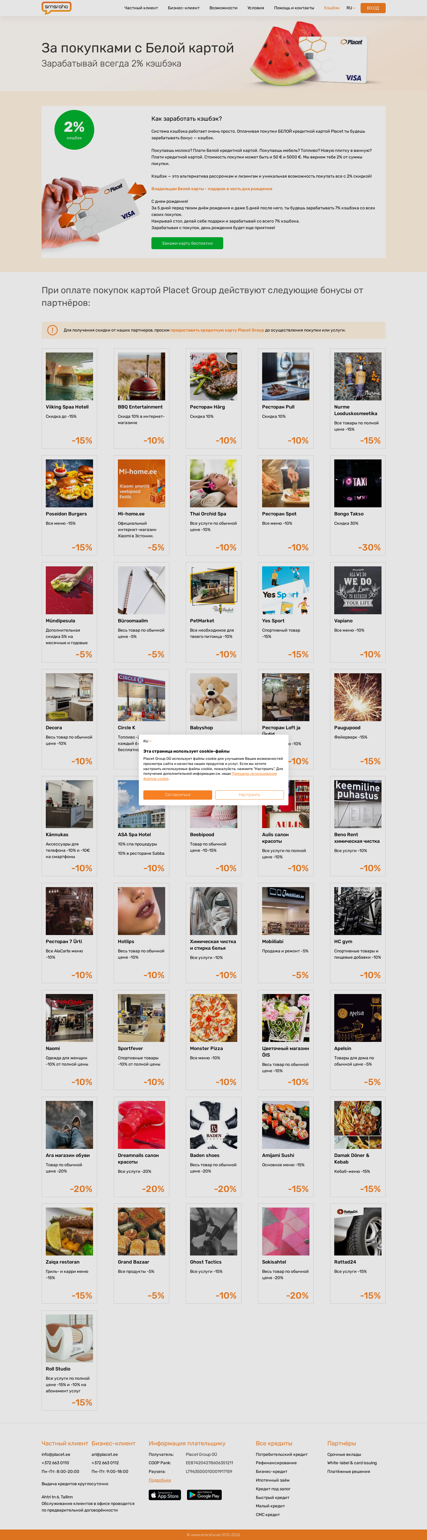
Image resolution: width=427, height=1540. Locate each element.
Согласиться (177, 794)
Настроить (249, 794)
